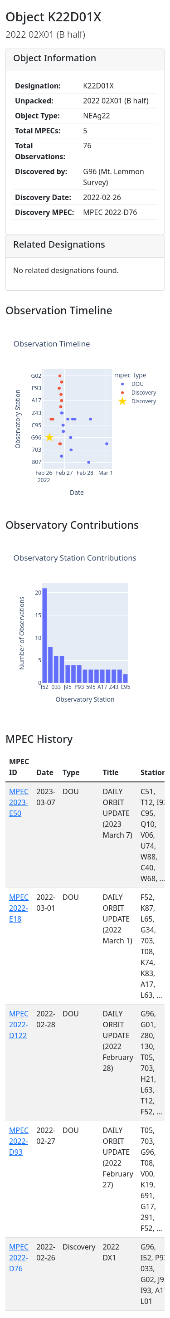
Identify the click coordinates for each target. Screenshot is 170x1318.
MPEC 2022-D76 (19, 1258)
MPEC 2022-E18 (19, 908)
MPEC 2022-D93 (19, 1141)
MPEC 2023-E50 (19, 802)
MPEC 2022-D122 (19, 1024)
